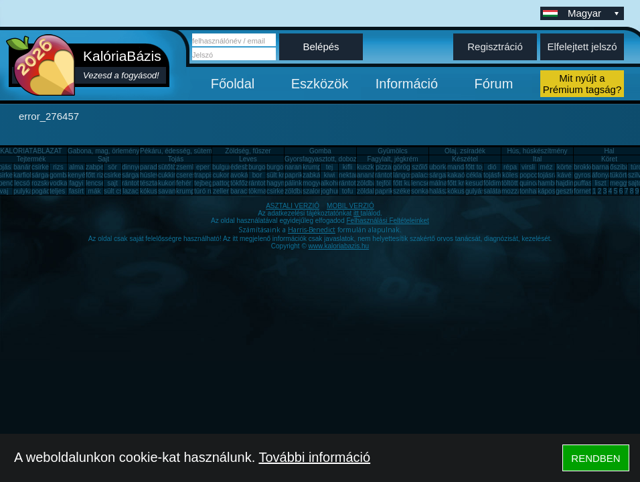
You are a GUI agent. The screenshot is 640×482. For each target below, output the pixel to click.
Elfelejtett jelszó (582, 46)
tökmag (259, 191)
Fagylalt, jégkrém (392, 159)
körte (564, 167)
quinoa (529, 183)
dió (491, 167)
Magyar (594, 13)
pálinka (295, 183)
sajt (112, 183)
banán (22, 167)
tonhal (528, 191)
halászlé (441, 191)
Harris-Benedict (311, 229)
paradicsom (157, 167)
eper (203, 167)
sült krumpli (283, 175)
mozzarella (517, 191)
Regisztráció (495, 46)
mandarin (461, 167)
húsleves (153, 175)
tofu (347, 191)
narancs (297, 167)
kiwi (329, 175)
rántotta (259, 183)
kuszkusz (370, 167)
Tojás (175, 159)
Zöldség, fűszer (247, 151)
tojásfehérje (500, 175)
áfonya (602, 175)
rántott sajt (354, 183)
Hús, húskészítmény (537, 151)
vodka (59, 183)
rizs (58, 167)
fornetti (584, 191)
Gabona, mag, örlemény (103, 151)
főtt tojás (478, 167)
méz (546, 167)
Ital (537, 159)
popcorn (531, 175)
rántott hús (390, 175)
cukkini (168, 175)
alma (76, 167)
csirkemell (46, 167)
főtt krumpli (463, 183)
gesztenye (571, 191)
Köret (609, 159)
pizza (383, 167)
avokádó (243, 175)
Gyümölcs (392, 151)
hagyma (278, 183)
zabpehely (101, 167)
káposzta (551, 191)
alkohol (331, 183)
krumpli (313, 167)
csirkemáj (118, 175)
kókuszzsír (155, 191)
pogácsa (44, 191)
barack (240, 191)
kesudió (476, 183)
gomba (60, 175)
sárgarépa (137, 175)
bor (257, 175)
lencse (95, 183)
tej (329, 167)
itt (357, 213)
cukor (221, 175)
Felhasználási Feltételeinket (387, 220)
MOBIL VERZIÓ (350, 206)
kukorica (170, 183)
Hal (609, 151)
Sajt (103, 159)
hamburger (554, 183)
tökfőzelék (245, 183)
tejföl (383, 183)
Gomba (320, 151)
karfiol (22, 175)
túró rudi (206, 191)
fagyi (76, 183)
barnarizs (605, 167)
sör (112, 167)
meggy (620, 183)
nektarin (351, 175)
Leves (248, 159)
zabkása (315, 175)
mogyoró (316, 183)
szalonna (316, 191)
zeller (221, 191)
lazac (130, 191)
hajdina (566, 183)
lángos (402, 175)
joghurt (331, 191)
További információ (314, 457)
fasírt (76, 191)
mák (94, 191)
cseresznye (193, 175)
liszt (600, 183)
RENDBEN (595, 458)
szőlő (419, 167)
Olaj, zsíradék (465, 151)
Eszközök (320, 83)
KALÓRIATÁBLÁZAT (31, 151)
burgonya (262, 167)
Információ (407, 83)
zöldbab (368, 183)
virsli (528, 167)
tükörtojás (624, 175)
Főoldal (233, 83)
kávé (564, 175)
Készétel (464, 159)
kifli (347, 167)
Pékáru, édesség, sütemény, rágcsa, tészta (204, 151)
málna (438, 183)
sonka (420, 191)
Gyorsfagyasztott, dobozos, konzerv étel (344, 159)
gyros (582, 175)
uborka (439, 167)
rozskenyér (47, 183)
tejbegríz (207, 183)
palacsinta (426, 175)
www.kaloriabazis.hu (339, 246)
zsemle (186, 167)
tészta (149, 183)
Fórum (494, 83)
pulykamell (29, 191)
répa (510, 167)
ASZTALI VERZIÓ (292, 206)
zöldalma (370, 191)
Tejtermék (31, 159)
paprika (296, 175)
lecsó (21, 183)
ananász (369, 175)
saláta (492, 191)
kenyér (78, 175)
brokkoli (585, 167)
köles (509, 175)
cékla (473, 175)
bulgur (221, 167)
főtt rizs (96, 175)
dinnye (131, 167)
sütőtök (168, 167)
